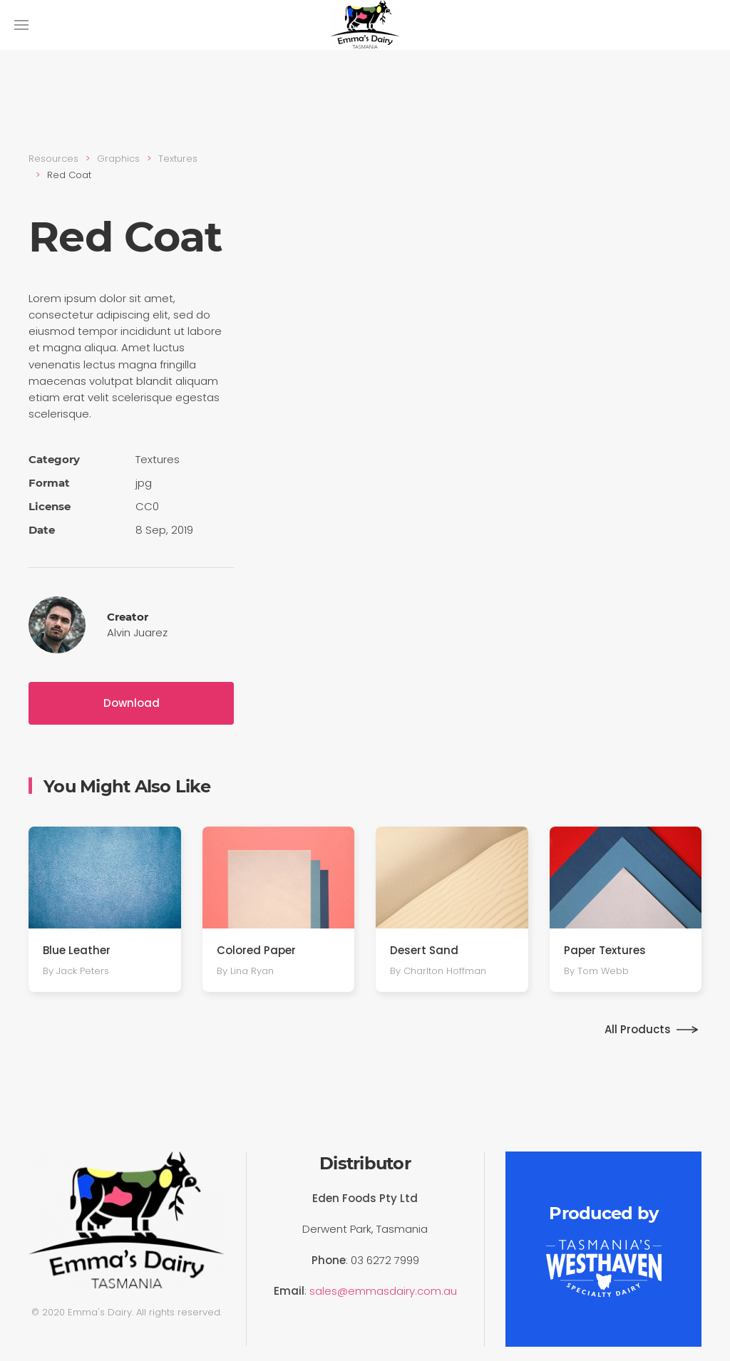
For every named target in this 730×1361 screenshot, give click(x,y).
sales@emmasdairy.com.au (383, 1290)
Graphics (118, 158)
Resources (53, 158)
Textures (177, 158)
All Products (638, 1029)
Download (131, 702)
